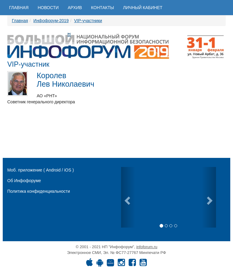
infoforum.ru (146, 247)
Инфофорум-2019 (51, 20)
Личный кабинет (143, 7)
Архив (75, 7)
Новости (48, 7)
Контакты (102, 7)
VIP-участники (88, 20)
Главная (19, 7)
